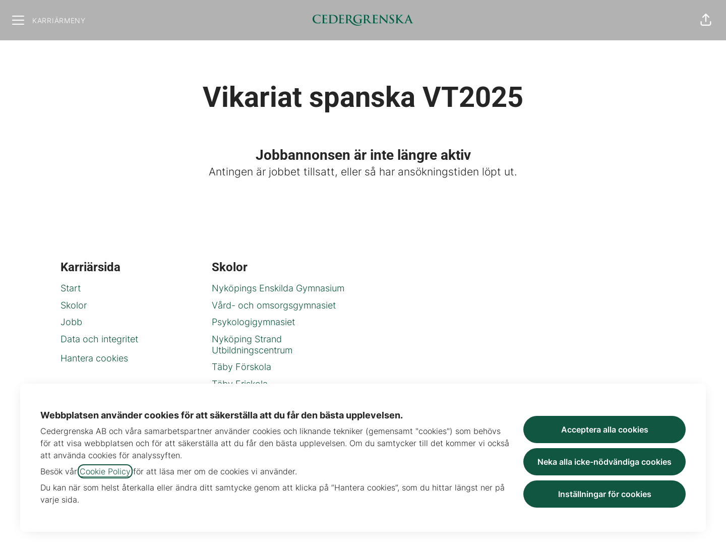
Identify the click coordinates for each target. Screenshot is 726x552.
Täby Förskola (241, 366)
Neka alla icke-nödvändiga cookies (604, 462)
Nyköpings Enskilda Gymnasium (278, 288)
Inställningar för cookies (604, 494)
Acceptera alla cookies (604, 429)
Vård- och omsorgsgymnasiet (274, 305)
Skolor (73, 305)
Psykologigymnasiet (253, 322)
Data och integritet (99, 339)
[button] (706, 20)
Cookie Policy (105, 471)
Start (70, 288)
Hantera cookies (94, 358)
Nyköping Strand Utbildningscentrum (252, 344)
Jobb (71, 322)
